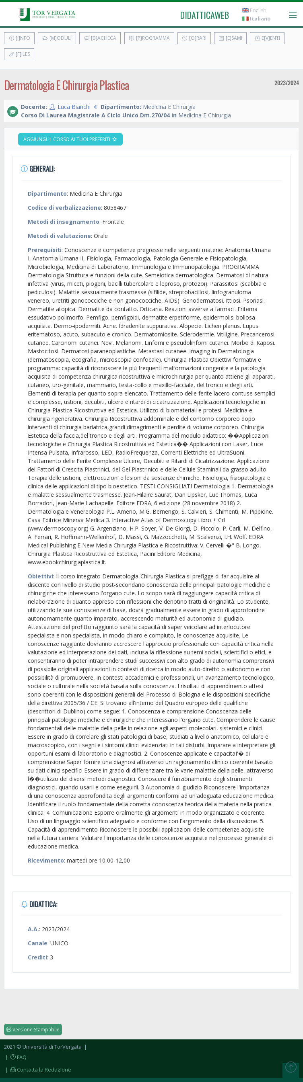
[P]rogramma (149, 38)
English (254, 10)
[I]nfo (19, 38)
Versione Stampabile (33, 1029)
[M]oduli (57, 38)
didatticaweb (204, 14)
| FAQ (15, 1057)
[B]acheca (100, 38)
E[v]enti (267, 38)
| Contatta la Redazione (37, 1069)
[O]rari (194, 38)
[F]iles (19, 54)
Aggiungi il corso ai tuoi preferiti (70, 139)
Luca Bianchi (74, 107)
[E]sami (230, 38)
